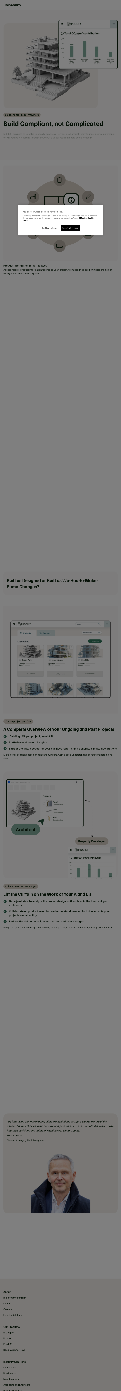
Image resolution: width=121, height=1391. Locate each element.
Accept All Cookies (70, 228)
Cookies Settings (49, 228)
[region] (60, 220)
